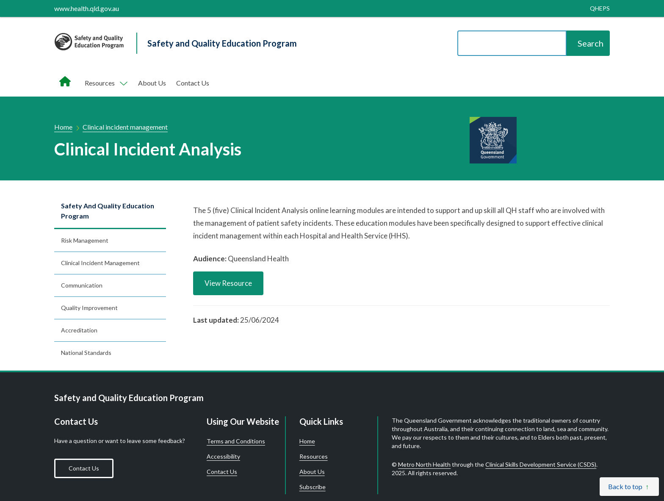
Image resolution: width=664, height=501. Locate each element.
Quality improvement (89, 307)
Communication (81, 285)
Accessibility (223, 456)
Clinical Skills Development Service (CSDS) (540, 464)
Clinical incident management (125, 127)
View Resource (228, 283)
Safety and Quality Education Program (107, 211)
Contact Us (192, 83)
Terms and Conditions (236, 441)
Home (63, 127)
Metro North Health (424, 464)
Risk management (84, 240)
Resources (313, 456)
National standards (86, 352)
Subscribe (312, 487)
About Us (152, 83)
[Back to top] (629, 486)
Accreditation (79, 330)
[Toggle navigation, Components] (105, 83)
